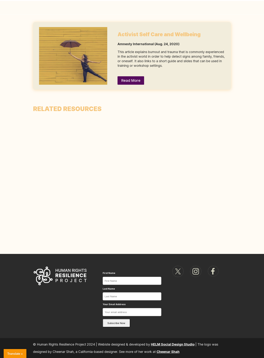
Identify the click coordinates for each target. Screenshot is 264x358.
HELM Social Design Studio (173, 344)
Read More (130, 80)
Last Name (109, 288)
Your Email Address (114, 304)
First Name (109, 273)
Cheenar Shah (168, 352)
